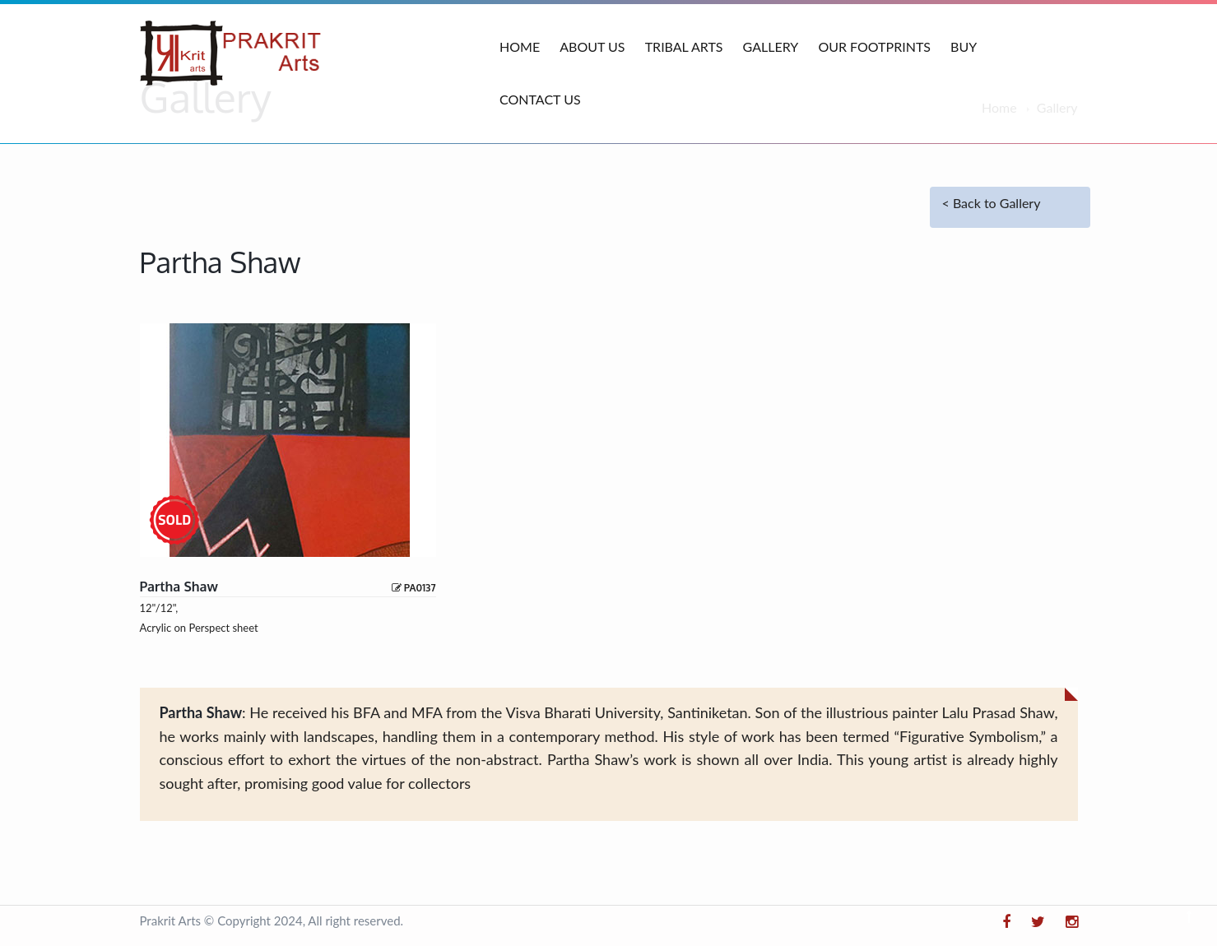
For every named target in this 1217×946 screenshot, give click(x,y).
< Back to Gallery (991, 203)
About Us (592, 46)
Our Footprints (874, 46)
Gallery (771, 46)
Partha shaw (179, 586)
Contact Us (540, 99)
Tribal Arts (684, 46)
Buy (963, 46)
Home (519, 46)
